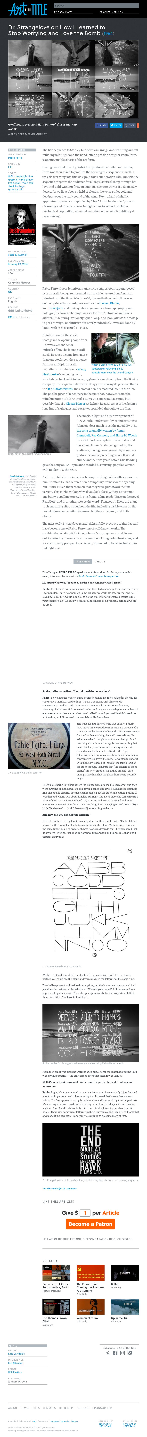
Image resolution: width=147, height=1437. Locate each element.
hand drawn (26, 179)
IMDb (11, 317)
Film (10, 167)
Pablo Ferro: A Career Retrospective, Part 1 (56, 1285)
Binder (114, 303)
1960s (11, 176)
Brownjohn (55, 308)
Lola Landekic (16, 1353)
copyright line (24, 176)
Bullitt (115, 1284)
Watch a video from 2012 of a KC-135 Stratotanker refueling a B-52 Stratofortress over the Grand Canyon (112, 368)
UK (10, 292)
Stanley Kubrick (17, 254)
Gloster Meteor (75, 403)
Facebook (115, 1353)
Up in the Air (119, 1318)
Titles (36, 1408)
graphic (12, 179)
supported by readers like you (64, 1421)
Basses (103, 303)
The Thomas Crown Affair (54, 1319)
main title (27, 183)
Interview (83, 561)
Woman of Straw (87, 1318)
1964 (108, 33)
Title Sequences (67, 13)
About (12, 1408)
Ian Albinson (15, 1363)
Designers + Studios (117, 13)
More (138, 125)
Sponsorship (102, 1408)
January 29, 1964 (18, 264)
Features (49, 1408)
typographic (15, 189)
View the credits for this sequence (59, 1189)
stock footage (16, 186)
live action (14, 183)
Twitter (108, 1353)
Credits (100, 561)
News (24, 1408)
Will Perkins (15, 1372)
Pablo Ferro (15, 157)
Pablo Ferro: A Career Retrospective (99, 576)
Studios (83, 1408)
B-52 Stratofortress (60, 389)
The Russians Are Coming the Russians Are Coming (90, 1287)
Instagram (122, 1353)
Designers (66, 1408)
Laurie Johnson (17, 476)
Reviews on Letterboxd (20, 310)
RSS (129, 1353)
